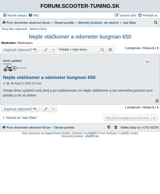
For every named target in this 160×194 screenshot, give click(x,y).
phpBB (91, 133)
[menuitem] (33, 15)
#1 (4, 83)
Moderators (25, 42)
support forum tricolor (57, 133)
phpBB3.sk (92, 136)
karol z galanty (12, 60)
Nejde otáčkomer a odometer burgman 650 (80, 37)
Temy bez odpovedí (14, 28)
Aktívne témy (38, 28)
